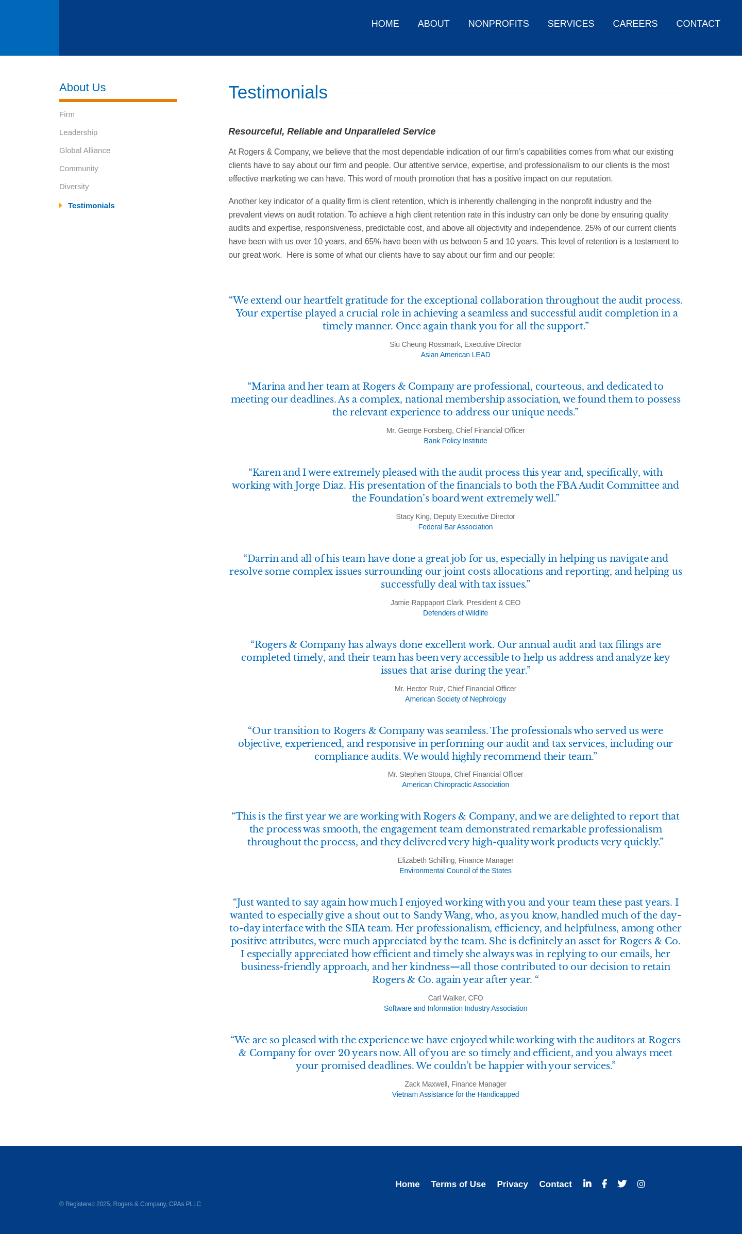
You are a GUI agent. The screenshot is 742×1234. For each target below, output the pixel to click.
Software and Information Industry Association (456, 1008)
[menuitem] (383, 20)
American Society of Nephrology (455, 699)
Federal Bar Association (455, 527)
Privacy (512, 1184)
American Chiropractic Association (455, 784)
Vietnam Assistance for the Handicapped (455, 1094)
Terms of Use (458, 1184)
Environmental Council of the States (455, 870)
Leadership (78, 132)
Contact (555, 1184)
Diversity (74, 186)
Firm (67, 114)
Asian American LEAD (456, 355)
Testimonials (91, 205)
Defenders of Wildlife (455, 613)
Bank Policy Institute (455, 441)
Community (78, 168)
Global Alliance (84, 150)
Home (408, 1184)
